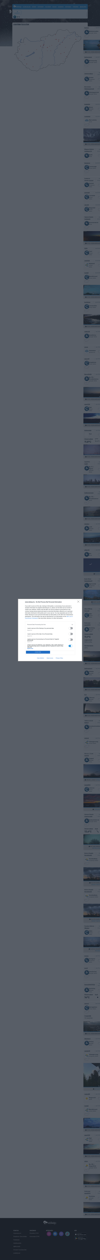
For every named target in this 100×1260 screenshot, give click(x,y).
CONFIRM (38, 652)
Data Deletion (40, 658)
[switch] (71, 628)
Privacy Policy (59, 658)
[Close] (78, 602)
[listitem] (50, 624)
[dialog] (50, 630)
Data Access (50, 658)
